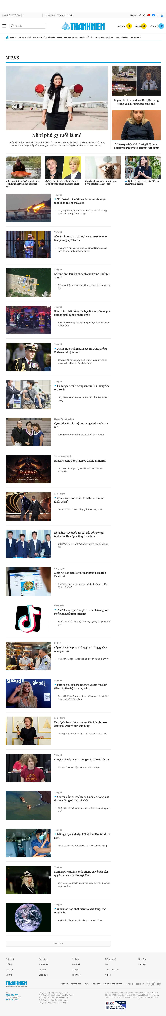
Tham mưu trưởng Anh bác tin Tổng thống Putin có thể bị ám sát (80, 350)
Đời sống (43, 37)
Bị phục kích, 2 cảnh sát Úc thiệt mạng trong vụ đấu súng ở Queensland (136, 102)
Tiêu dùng (124, 37)
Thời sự (21, 37)
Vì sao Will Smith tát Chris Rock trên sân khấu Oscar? (79, 500)
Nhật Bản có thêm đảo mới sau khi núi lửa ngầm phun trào (84, 810)
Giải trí (89, 37)
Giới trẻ (59, 37)
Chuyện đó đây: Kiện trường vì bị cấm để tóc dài (82, 759)
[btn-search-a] (12, 26)
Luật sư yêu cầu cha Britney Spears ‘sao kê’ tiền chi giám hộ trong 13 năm (80, 686)
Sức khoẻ (43, 964)
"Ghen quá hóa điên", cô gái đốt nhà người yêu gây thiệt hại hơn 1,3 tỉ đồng (136, 146)
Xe (112, 37)
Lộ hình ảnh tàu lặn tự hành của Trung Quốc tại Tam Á (82, 275)
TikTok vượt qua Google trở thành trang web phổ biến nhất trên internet (81, 612)
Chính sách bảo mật (112, 984)
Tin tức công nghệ (62, 456)
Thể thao (96, 37)
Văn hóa (82, 37)
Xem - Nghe (59, 494)
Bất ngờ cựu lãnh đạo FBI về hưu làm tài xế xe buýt (82, 836)
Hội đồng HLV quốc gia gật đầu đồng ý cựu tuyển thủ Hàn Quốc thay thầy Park (79, 534)
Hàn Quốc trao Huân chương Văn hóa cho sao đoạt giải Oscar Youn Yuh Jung (80, 724)
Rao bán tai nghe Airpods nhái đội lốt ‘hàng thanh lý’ (83, 659)
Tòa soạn (96, 984)
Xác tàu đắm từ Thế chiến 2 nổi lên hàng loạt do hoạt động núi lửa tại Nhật (81, 798)
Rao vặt (142, 964)
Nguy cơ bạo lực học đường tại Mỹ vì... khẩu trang (82, 845)
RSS (86, 984)
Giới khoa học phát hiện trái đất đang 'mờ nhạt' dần (80, 911)
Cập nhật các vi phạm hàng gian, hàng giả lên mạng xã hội (80, 649)
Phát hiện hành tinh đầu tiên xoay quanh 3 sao (80, 920)
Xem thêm (58, 943)
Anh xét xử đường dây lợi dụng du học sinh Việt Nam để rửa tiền (84, 324)
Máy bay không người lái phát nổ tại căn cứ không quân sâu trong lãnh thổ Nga (82, 212)
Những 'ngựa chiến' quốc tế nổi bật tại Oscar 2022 (82, 733)
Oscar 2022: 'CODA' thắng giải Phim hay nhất (80, 509)
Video (116, 37)
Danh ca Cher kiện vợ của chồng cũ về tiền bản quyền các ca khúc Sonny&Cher (81, 873)
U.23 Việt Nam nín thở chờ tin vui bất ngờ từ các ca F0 (83, 545)
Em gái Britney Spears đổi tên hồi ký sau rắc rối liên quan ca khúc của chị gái (83, 698)
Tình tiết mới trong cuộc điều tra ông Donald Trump (142, 182)
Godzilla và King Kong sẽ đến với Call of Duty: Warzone (80, 470)
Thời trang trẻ (135, 37)
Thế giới (28, 37)
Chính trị (13, 37)
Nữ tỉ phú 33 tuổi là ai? (56, 135)
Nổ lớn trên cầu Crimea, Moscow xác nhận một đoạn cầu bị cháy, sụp (80, 201)
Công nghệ (105, 37)
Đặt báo (64, 984)
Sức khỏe (51, 37)
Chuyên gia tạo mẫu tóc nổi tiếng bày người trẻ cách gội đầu (101, 182)
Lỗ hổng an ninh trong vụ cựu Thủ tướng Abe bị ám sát (82, 388)
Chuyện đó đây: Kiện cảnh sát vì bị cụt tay (78, 767)
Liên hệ (70, 15)
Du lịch (75, 37)
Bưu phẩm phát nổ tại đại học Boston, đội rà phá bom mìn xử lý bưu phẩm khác (82, 313)
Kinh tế (35, 37)
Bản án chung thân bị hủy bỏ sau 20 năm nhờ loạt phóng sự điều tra (80, 238)
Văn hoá (76, 964)
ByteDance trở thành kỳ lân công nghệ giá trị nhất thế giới (84, 623)
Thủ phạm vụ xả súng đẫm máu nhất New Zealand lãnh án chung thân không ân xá (82, 249)
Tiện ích (61, 15)
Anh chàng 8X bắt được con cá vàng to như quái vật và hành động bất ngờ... (22, 184)
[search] (28, 26)
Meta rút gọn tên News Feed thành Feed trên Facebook (80, 574)
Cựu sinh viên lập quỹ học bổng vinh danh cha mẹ (81, 425)
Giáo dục (67, 37)
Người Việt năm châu (64, 419)
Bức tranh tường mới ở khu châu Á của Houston (81, 434)
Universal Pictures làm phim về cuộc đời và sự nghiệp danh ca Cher (84, 884)
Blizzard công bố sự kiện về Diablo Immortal (80, 460)
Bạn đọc (142, 959)
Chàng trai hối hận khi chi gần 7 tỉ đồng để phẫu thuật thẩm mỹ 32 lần (62, 182)
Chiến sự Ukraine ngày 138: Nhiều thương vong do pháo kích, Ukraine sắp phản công (82, 361)
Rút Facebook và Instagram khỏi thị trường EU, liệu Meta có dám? (83, 585)
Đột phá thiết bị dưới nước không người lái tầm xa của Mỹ (84, 287)
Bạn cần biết (49, 15)
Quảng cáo (76, 984)
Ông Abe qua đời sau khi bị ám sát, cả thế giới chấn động (83, 399)
